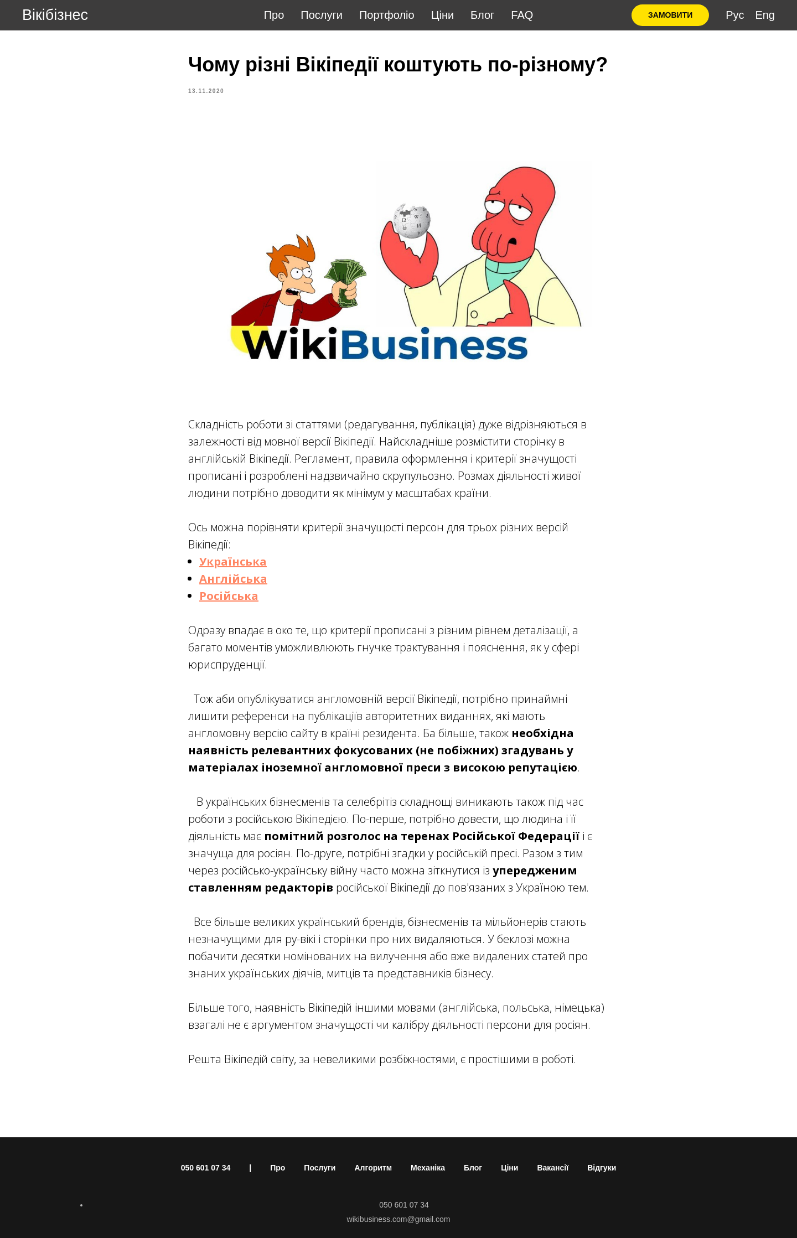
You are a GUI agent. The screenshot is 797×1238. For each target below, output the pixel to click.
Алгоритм (373, 1167)
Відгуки (601, 1167)
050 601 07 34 (206, 1167)
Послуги (322, 15)
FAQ (522, 15)
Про (274, 15)
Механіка (428, 1167)
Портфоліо (387, 15)
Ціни (442, 15)
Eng (765, 15)
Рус (735, 15)
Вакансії (552, 1167)
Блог (482, 15)
